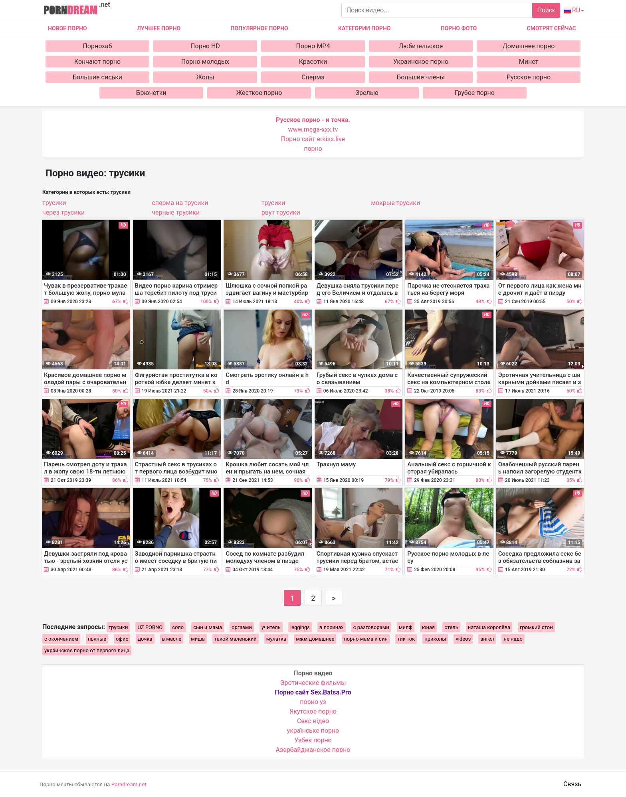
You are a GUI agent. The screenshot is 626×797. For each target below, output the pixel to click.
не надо (512, 639)
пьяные (97, 639)
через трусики (63, 212)
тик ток (406, 639)
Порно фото (459, 28)
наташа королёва (489, 627)
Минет (529, 61)
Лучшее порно (158, 28)
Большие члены (421, 77)
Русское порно (529, 77)
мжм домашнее (315, 639)
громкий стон (536, 627)
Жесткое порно (259, 93)
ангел (487, 639)
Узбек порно (313, 740)
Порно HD (205, 46)
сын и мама (207, 627)
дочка (145, 639)
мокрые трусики (395, 203)
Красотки (313, 61)
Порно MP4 (313, 46)
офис (122, 639)
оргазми (242, 627)
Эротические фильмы (313, 683)
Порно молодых (205, 61)
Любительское (421, 46)
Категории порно (364, 28)
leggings (300, 627)
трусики (54, 203)
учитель (271, 627)
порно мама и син (366, 639)
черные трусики (176, 212)
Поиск (546, 10)
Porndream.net (129, 784)
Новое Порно (67, 28)
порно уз (313, 702)
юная (428, 627)
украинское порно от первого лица (86, 650)
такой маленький (235, 639)
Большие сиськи (97, 77)
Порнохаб (97, 46)
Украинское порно (420, 61)
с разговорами (371, 627)
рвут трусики (280, 212)
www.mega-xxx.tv (313, 129)
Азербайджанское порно (313, 750)
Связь (572, 784)
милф (405, 627)
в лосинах (331, 627)
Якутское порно (313, 711)
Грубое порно (475, 93)
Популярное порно (259, 28)
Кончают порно (97, 61)
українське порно (313, 730)
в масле (172, 639)
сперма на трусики (180, 203)
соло (178, 627)
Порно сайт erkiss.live (313, 139)
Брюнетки (151, 93)
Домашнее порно (529, 46)
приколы (435, 639)
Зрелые (366, 93)
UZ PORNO (149, 627)
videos (463, 639)
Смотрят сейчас (551, 28)
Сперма (313, 77)
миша (198, 639)
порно (313, 148)
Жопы (205, 77)
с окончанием (61, 639)
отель (451, 627)
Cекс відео (313, 721)
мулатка (276, 639)
